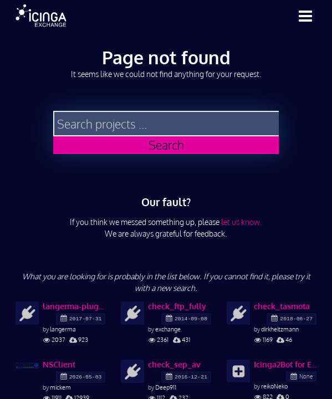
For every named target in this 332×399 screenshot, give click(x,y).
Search (166, 144)
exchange (168, 328)
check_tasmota (282, 306)
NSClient (59, 364)
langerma (63, 328)
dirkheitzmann (280, 328)
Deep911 (165, 387)
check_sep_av (174, 364)
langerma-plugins (74, 306)
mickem (60, 387)
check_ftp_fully (177, 306)
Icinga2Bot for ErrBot (285, 364)
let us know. (241, 222)
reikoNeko (274, 386)
